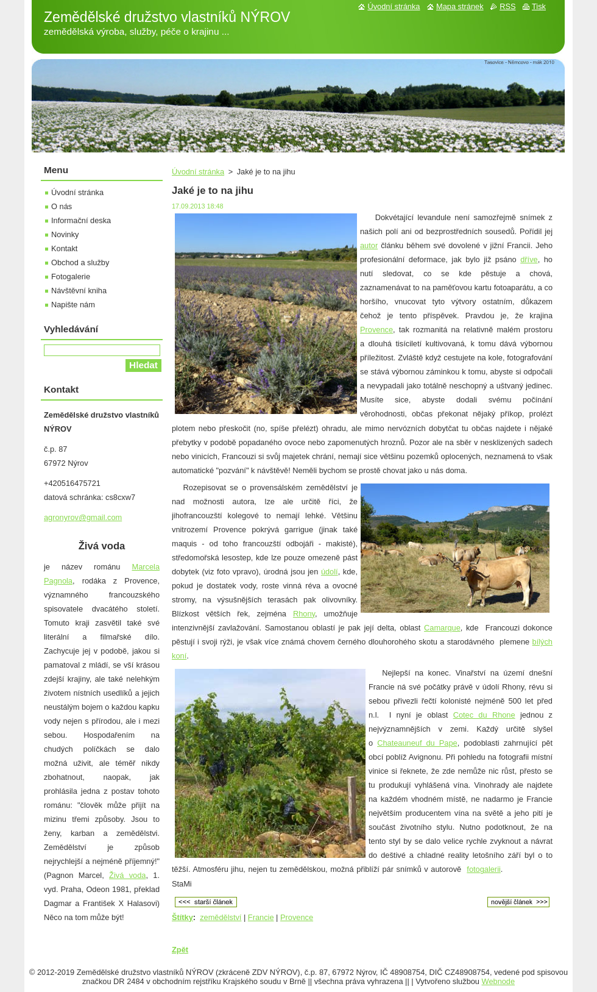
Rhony (304, 613)
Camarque (442, 627)
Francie (261, 917)
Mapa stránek (460, 6)
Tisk (539, 6)
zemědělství (220, 917)
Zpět (180, 949)
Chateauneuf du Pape (417, 743)
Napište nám (73, 304)
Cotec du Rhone (484, 714)
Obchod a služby (80, 262)
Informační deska (81, 220)
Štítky (182, 917)
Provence (376, 329)
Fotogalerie (70, 276)
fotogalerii (484, 869)
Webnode (498, 981)
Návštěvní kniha (79, 290)
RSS (507, 6)
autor (369, 245)
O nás (61, 206)
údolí (329, 571)
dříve (528, 259)
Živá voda (127, 875)
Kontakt (64, 248)
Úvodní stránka (198, 171)
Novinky (65, 234)
